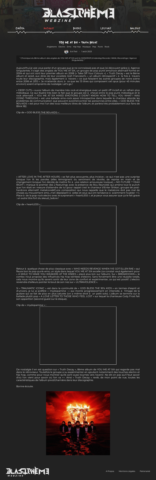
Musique (49, 28)
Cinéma (20, 28)
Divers (77, 28)
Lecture (106, 28)
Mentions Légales (127, 471)
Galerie (135, 28)
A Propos (110, 471)
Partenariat (145, 471)
